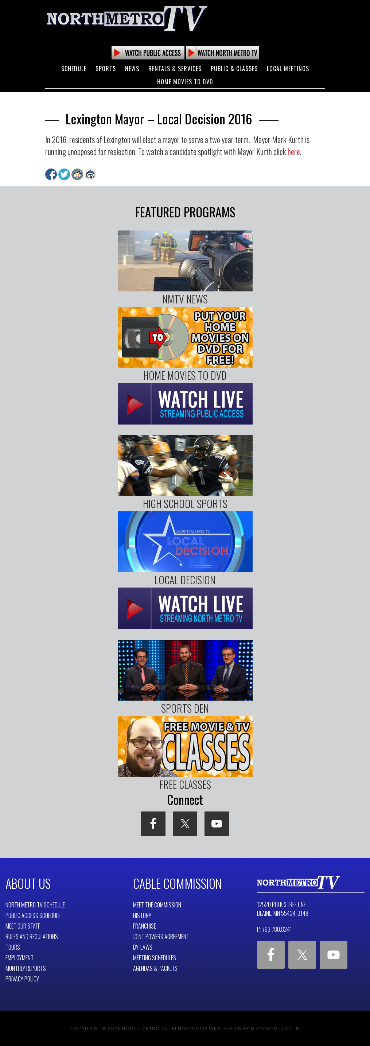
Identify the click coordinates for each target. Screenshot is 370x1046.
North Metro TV (127, 18)
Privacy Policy (22, 978)
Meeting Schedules (154, 957)
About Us (27, 883)
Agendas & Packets (155, 968)
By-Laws (142, 946)
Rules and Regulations (31, 936)
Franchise (144, 925)
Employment (19, 957)
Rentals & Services (175, 68)
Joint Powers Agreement (161, 936)
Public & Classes (234, 68)
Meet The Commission (157, 904)
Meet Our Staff (22, 925)
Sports (106, 68)
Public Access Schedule (33, 915)
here (294, 151)
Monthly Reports (25, 968)
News (132, 68)
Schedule (73, 68)
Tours (12, 946)
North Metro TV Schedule (35, 904)
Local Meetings (288, 68)
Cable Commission (176, 883)
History (142, 915)
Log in (291, 1028)
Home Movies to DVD (185, 81)
